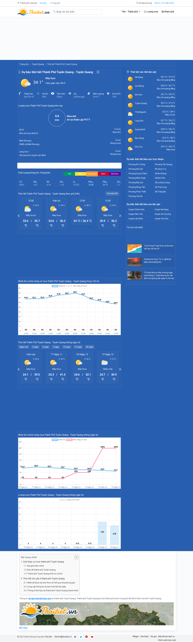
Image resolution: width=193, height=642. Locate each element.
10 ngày (66, 347)
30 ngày (89, 347)
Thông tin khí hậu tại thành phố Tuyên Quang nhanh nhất (52, 590)
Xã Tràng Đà (160, 192)
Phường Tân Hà (135, 196)
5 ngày (46, 347)
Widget (136, 636)
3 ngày (35, 347)
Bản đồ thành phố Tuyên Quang (41, 570)
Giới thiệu (144, 636)
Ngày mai (24, 347)
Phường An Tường (137, 164)
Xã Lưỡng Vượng (162, 182)
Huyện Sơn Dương (163, 214)
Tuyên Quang (38, 64)
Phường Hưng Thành (138, 173)
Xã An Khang (160, 173)
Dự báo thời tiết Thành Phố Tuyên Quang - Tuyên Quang (57, 72)
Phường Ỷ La (160, 169)
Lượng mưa (151, 11)
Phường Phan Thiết (137, 192)
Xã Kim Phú (160, 178)
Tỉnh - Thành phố (130, 11)
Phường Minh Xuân (137, 178)
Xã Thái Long (161, 187)
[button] (18, 215)
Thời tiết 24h (112, 193)
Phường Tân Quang (163, 164)
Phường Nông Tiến (137, 187)
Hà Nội (43, 3)
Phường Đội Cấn (136, 169)
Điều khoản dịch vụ (166, 636)
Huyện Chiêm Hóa (136, 209)
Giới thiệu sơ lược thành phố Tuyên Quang (43, 561)
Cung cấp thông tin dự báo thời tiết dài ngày (46, 586)
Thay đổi (55, 3)
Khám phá (168, 11)
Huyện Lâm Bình (136, 218)
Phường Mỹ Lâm (136, 182)
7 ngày (56, 347)
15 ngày (78, 347)
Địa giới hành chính (35, 566)
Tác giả (153, 636)
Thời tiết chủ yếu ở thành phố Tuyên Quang (44, 578)
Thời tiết (48, 637)
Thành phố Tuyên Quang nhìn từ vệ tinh (44, 574)
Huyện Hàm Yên (136, 214)
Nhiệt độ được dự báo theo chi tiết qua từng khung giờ (51, 582)
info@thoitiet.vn (63, 637)
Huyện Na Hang (161, 209)
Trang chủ (24, 64)
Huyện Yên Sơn (161, 218)
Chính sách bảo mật (167, 640)
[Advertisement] (96, 39)
